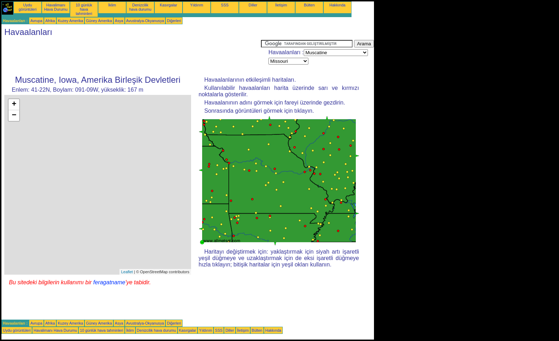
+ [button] (14, 104)
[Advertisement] (131, 56)
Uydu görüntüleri (27, 7)
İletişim (281, 5)
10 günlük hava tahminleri (84, 9)
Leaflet (127, 272)
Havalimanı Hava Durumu (56, 7)
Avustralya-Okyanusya (145, 21)
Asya (119, 21)
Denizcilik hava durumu (140, 7)
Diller (252, 5)
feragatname (109, 282)
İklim (112, 5)
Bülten (309, 5)
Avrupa (36, 21)
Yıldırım (196, 5)
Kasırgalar (168, 5)
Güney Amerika (99, 21)
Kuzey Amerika (70, 21)
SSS (225, 5)
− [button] (14, 115)
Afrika (50, 21)
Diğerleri (174, 21)
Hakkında (337, 5)
